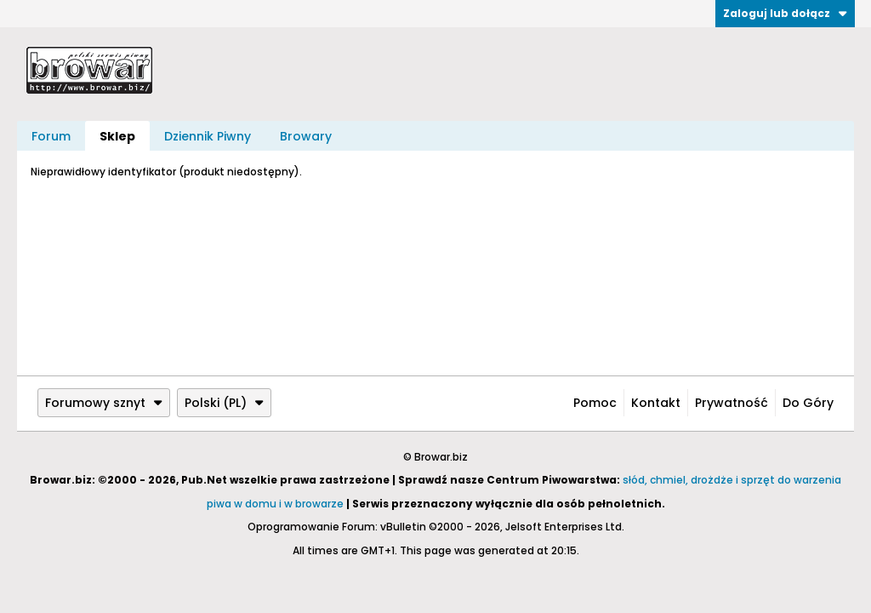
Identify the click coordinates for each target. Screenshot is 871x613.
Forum (51, 136)
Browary (306, 136)
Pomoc (595, 402)
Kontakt (655, 402)
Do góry (808, 402)
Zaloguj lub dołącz (785, 13)
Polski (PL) (224, 402)
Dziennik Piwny (207, 136)
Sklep (117, 136)
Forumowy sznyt (103, 402)
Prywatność (731, 402)
